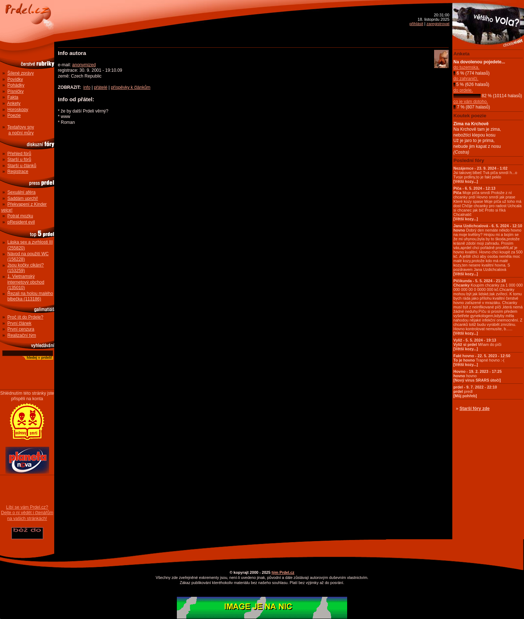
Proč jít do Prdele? (25, 317)
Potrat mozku (20, 215)
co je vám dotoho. (470, 101)
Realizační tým (21, 335)
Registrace (17, 171)
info (86, 87)
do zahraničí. (466, 78)
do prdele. (463, 90)
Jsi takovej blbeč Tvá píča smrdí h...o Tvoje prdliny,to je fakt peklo (485, 175)
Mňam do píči (477, 344)
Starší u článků (21, 165)
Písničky (15, 91)
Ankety (14, 103)
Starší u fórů (19, 159)
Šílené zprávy (20, 73)
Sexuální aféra (21, 192)
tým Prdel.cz (282, 572)
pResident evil (21, 222)
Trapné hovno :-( (481, 360)
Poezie (14, 115)
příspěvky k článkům (131, 87)
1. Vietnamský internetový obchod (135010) (25, 282)
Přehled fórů (19, 153)
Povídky (15, 79)
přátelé (100, 87)
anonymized (84, 64)
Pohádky (15, 85)
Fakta (12, 97)
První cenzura (20, 329)
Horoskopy (17, 109)
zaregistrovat (437, 23)
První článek (19, 323)
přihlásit (416, 23)
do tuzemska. (466, 67)
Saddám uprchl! (22, 198)
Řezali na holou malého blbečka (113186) (30, 296)
